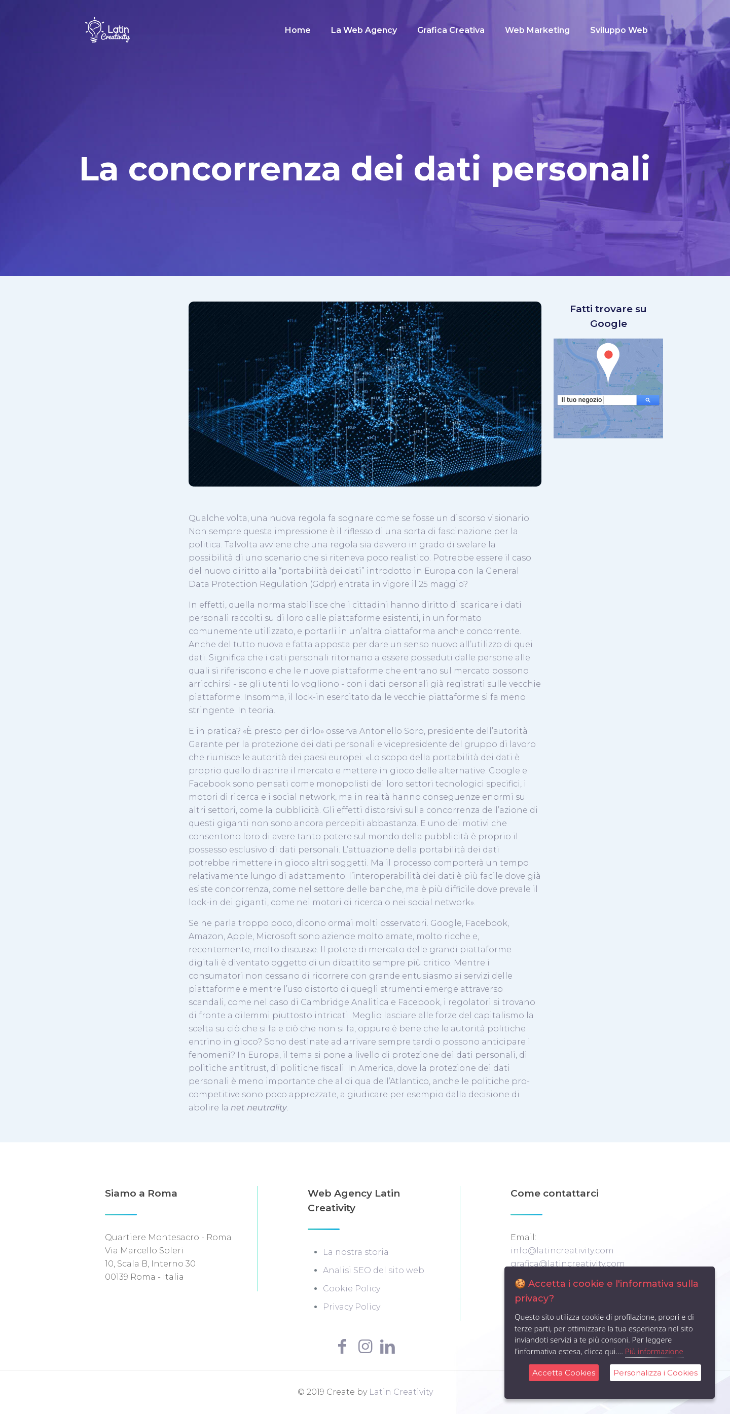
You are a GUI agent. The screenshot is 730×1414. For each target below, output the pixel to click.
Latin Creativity (401, 1392)
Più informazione (654, 1351)
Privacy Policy (351, 1307)
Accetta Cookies (563, 1373)
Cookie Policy (351, 1288)
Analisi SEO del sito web (373, 1270)
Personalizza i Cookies (655, 1373)
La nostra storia (356, 1252)
